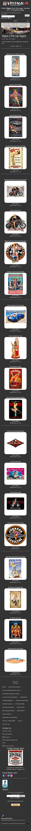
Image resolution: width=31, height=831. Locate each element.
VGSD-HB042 (15, 485)
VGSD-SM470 (15, 265)
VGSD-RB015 (15, 421)
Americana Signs (6, 23)
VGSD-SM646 (15, 108)
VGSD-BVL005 (15, 672)
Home (3, 742)
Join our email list (8, 745)
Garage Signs (15, 25)
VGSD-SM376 (15, 547)
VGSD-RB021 (15, 516)
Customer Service (7, 731)
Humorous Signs (8, 26)
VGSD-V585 (15, 580)
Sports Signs (23, 26)
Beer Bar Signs (15, 23)
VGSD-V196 (15, 170)
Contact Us (6, 737)
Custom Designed (24, 23)
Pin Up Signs (16, 26)
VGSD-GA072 (15, 642)
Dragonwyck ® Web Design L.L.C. (20, 820)
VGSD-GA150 (15, 139)
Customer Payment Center (15, 801)
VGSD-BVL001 (15, 78)
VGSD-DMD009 (15, 455)
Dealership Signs (6, 25)
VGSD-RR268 (15, 611)
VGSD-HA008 (15, 390)
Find (10, 12)
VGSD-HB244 (15, 295)
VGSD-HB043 (15, 329)
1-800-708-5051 (7, 734)
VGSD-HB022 (15, 360)
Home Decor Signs (23, 25)
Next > (16, 683)
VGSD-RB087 (15, 234)
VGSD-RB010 (15, 203)
